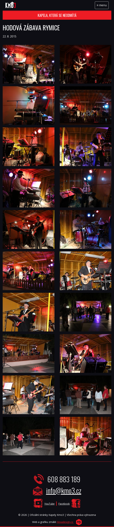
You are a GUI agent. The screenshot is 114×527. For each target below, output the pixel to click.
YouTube (49, 503)
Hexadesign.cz (65, 522)
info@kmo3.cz (63, 490)
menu (103, 6)
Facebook (64, 503)
